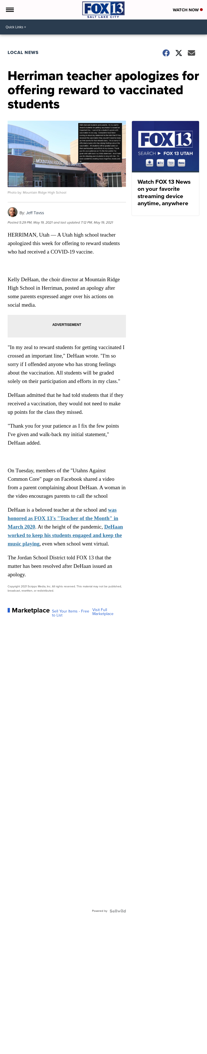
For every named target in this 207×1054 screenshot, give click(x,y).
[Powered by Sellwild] (118, 911)
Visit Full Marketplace (103, 612)
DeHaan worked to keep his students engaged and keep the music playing (65, 535)
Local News (23, 52)
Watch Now (188, 10)
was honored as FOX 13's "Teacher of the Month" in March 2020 (63, 518)
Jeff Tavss (35, 213)
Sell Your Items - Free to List (70, 613)
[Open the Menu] (9, 10)
